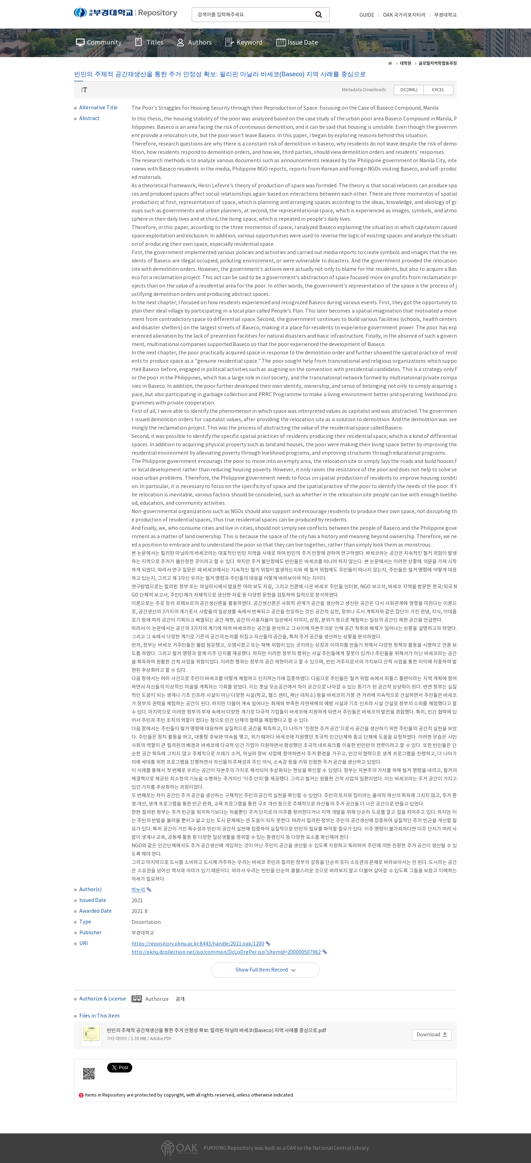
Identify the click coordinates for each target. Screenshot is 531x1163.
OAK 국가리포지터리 (404, 15)
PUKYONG (125, 14)
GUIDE (366, 15)
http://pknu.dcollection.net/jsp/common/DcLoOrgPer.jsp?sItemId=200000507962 (226, 952)
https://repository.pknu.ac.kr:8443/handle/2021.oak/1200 (198, 944)
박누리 (138, 890)
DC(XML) (409, 90)
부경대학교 (445, 15)
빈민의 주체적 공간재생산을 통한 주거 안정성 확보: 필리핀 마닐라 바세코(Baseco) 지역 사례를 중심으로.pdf (216, 1031)
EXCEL (438, 90)
